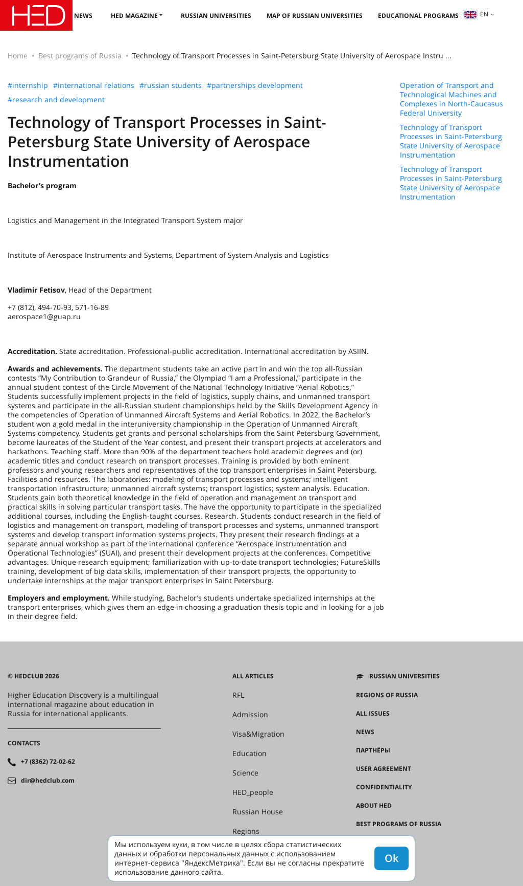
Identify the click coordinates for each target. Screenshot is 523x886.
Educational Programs (418, 15)
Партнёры (373, 750)
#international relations (93, 85)
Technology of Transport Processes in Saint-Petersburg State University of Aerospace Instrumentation (451, 141)
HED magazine (134, 15)
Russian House (257, 811)
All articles (253, 676)
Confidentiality (384, 787)
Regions (245, 831)
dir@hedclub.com (48, 781)
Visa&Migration (258, 734)
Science (245, 773)
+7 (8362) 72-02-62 (48, 762)
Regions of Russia (387, 695)
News (83, 15)
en (476, 14)
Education (249, 753)
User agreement (383, 769)
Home (18, 55)
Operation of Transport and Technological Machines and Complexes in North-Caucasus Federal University (451, 99)
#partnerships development (255, 85)
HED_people (252, 792)
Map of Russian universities (315, 15)
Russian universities (216, 15)
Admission (250, 714)
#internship (28, 85)
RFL (238, 695)
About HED (374, 806)
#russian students (170, 85)
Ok (391, 858)
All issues (373, 714)
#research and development (56, 99)
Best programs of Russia (80, 55)
